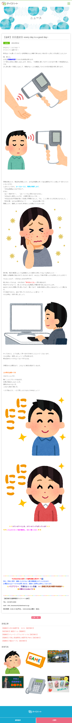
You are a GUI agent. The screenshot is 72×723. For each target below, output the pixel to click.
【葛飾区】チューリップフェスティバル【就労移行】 (20, 634)
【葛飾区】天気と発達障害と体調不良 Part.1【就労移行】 (21, 637)
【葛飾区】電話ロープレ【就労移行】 (15, 641)
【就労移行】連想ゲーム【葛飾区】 (14, 631)
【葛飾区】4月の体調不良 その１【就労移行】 (18, 628)
